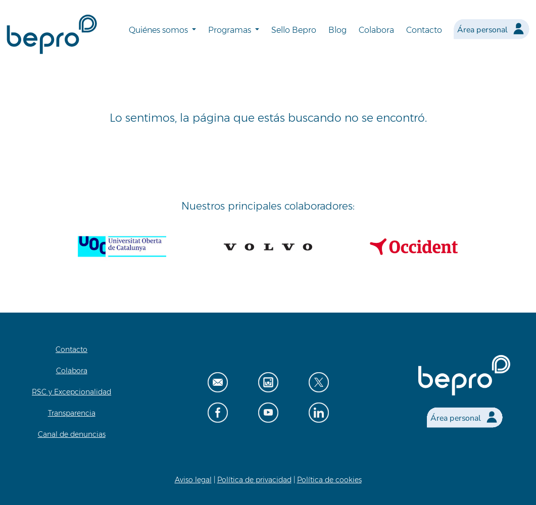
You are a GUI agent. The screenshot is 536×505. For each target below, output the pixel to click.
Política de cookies (329, 479)
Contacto (424, 30)
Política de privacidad (254, 479)
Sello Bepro (293, 30)
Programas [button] (230, 30)
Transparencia (71, 413)
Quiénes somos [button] (159, 30)
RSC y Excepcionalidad (71, 391)
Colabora (376, 30)
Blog (337, 30)
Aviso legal (193, 479)
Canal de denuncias (72, 434)
